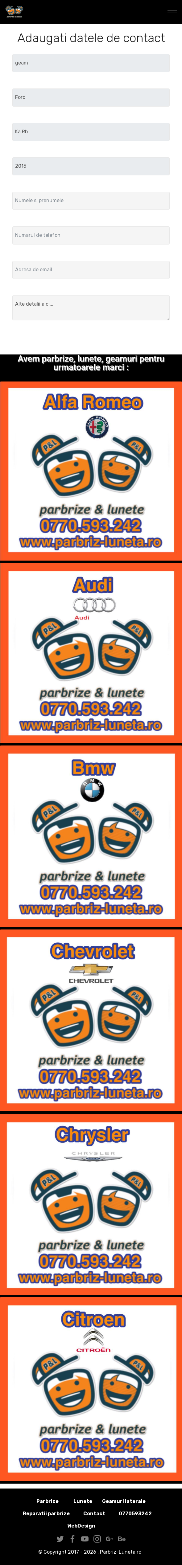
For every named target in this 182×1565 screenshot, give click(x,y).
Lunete (82, 1501)
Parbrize (47, 1501)
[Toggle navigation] (172, 10)
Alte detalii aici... (91, 307)
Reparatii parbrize (46, 1513)
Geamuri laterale (124, 1501)
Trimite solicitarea (91, 338)
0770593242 (135, 1513)
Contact (94, 1513)
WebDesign (91, 1526)
